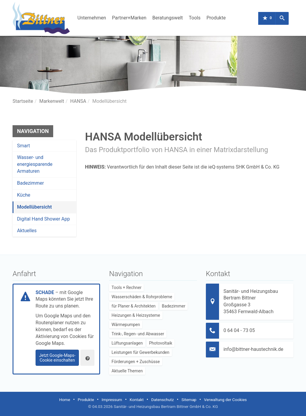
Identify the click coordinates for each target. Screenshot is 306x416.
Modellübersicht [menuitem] (34, 207)
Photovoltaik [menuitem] (160, 343)
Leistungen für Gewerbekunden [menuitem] (140, 352)
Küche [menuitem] (23, 195)
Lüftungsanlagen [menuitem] (127, 343)
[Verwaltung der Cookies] (87, 358)
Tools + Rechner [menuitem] (126, 287)
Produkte (216, 18)
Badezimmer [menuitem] (30, 183)
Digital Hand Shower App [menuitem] (43, 219)
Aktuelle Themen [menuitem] (127, 370)
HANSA (78, 101)
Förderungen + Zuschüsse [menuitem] (135, 361)
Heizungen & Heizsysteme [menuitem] (135, 315)
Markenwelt (51, 101)
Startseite (23, 101)
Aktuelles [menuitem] (27, 230)
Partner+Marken (129, 18)
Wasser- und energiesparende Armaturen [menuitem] (34, 164)
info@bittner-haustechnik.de (253, 349)
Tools (195, 18)
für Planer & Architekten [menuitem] (133, 306)
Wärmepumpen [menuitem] (125, 324)
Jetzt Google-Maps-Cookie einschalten (57, 358)
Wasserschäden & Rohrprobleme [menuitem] (141, 296)
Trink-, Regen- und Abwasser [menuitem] (137, 333)
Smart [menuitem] (23, 146)
